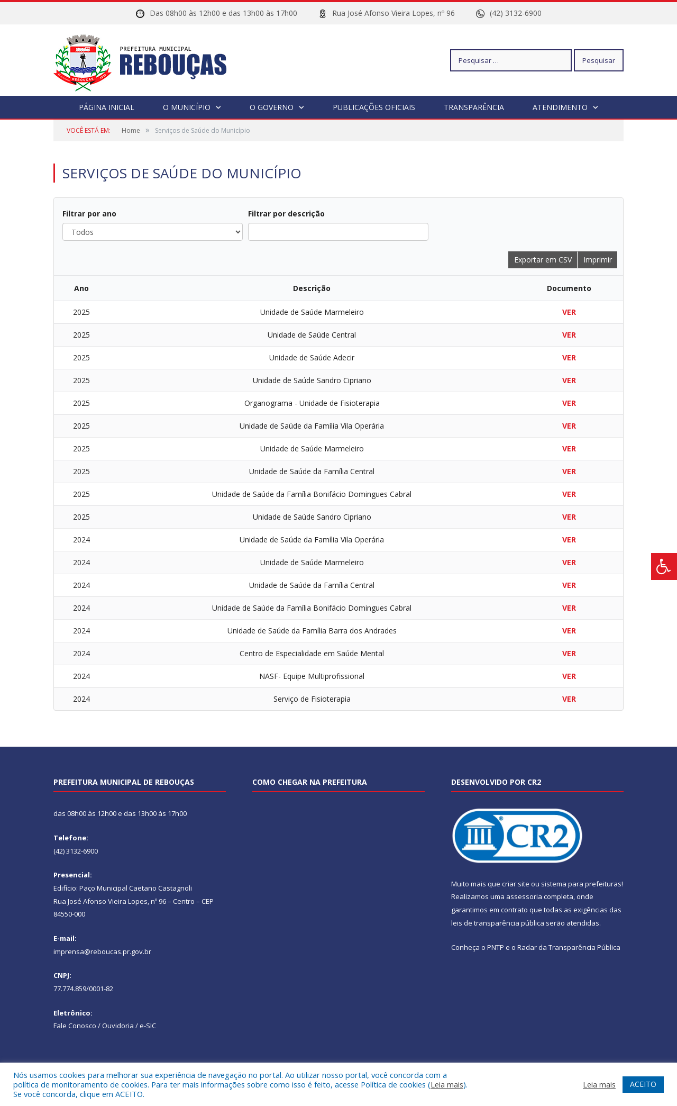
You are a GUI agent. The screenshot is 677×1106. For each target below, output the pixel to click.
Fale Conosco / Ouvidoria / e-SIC (104, 1025)
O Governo (272, 107)
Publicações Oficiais (374, 107)
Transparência (474, 107)
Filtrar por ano (89, 213)
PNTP (495, 947)
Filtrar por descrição (286, 213)
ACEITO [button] (643, 1084)
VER (569, 312)
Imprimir (597, 260)
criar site (515, 884)
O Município (187, 107)
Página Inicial (106, 107)
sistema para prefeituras (581, 884)
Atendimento (560, 107)
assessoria (524, 896)
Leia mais (447, 1084)
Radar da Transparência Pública (568, 947)
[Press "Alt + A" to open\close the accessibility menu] (664, 566)
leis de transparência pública (497, 923)
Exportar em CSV (543, 260)
